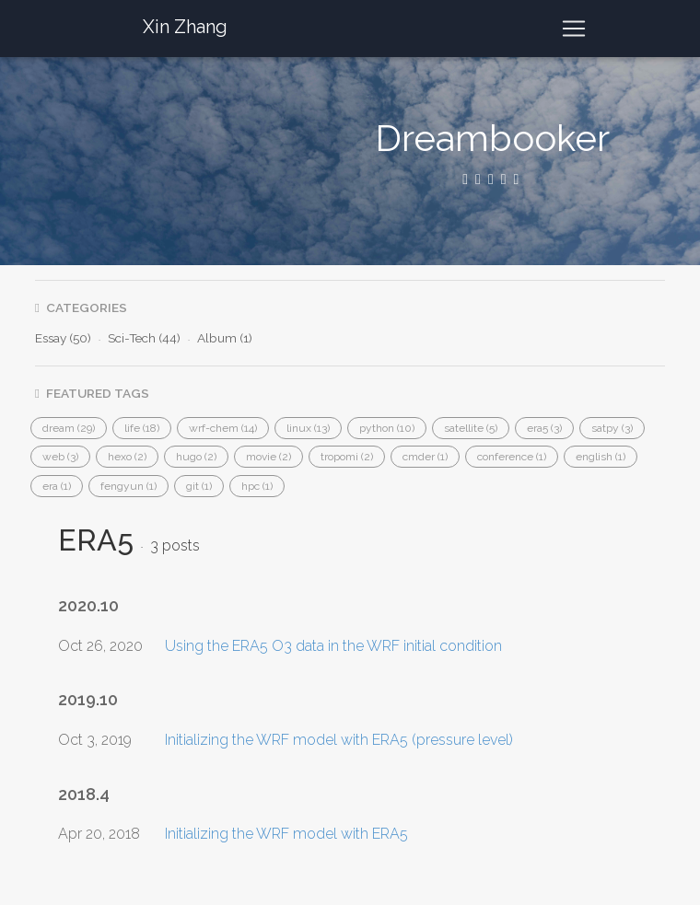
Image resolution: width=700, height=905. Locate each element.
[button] (68, 428)
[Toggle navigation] (574, 28)
